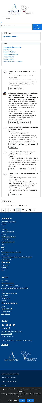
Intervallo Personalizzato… (13, 62)
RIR (2, 249)
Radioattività (5, 239)
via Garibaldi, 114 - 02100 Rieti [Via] (11, 331)
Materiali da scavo (7, 283)
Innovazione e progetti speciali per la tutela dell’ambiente (16, 258)
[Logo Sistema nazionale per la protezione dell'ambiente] (27, 9)
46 (19, 210)
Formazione (5, 298)
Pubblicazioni (6, 311)
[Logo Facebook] (3, 325)
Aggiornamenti (6, 309)
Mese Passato (8, 57)
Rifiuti (3, 234)
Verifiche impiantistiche (9, 285)
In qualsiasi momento (12, 47)
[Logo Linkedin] (14, 325)
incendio (22, 169)
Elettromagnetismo (8, 237)
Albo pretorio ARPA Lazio (8, 377)
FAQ (2, 290)
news (21, 144)
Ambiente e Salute (8, 242)
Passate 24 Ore (9, 52)
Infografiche (5, 314)
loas (32, 169)
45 (14, 210)
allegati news (16, 88)
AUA (2, 247)
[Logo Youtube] (10, 325)
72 (30, 210)
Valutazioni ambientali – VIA (11, 252)
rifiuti (12, 144)
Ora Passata (7, 50)
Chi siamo (4, 265)
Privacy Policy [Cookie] (13, 400)
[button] (6, 18)
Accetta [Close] (31, 400)
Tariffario (4, 280)
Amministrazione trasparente (10, 374)
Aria (2, 227)
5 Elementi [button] (8, 201)
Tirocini (4, 301)
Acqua (3, 224)
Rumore (4, 229)
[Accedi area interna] (4, 345)
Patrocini (4, 296)
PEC (2, 340)
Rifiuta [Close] (22, 400)
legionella (24, 122)
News (3, 306)
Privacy (3, 385)
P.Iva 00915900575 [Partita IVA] (7, 336)
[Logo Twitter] (7, 325)
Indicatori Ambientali (8, 222)
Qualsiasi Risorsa (10, 37)
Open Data (5, 254)
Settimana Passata (10, 54)
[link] (1, 22)
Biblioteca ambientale (9, 293)
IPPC (3, 244)
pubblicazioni (16, 195)
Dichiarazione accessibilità (9, 381)
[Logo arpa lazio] (14, 9)
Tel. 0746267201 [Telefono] (6, 334)
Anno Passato (8, 59)
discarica (32, 144)
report (13, 122)
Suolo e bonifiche (7, 232)
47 (23, 210)
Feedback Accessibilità (23, 340)
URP (2, 270)
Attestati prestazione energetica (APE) (14, 288)
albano (13, 147)
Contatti (4, 267)
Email (8, 340)
